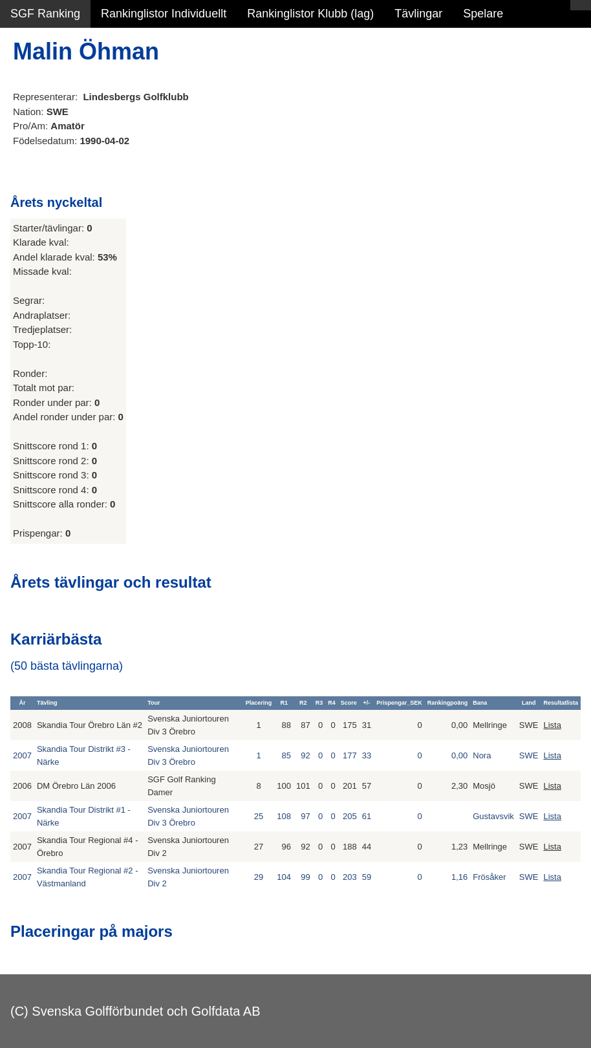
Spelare (483, 13)
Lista (552, 725)
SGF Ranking (45, 13)
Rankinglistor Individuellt (163, 13)
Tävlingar (418, 13)
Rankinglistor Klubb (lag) (310, 13)
